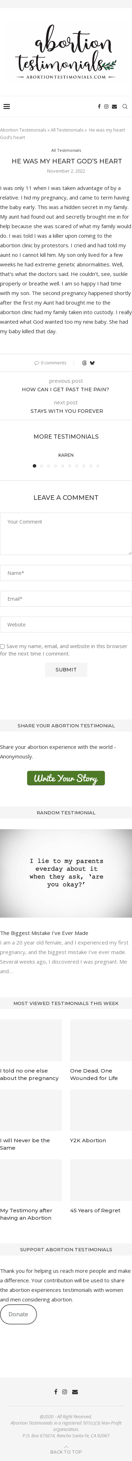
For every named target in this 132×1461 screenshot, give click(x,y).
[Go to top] (66, 1451)
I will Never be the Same (25, 1144)
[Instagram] (106, 106)
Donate (18, 1314)
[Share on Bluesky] (92, 362)
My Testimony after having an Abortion (26, 1214)
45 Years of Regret (95, 1210)
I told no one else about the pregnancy (29, 1074)
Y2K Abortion (88, 1140)
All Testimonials (67, 130)
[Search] (124, 106)
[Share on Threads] (84, 362)
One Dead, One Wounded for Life (94, 1074)
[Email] (114, 106)
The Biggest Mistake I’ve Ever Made (44, 932)
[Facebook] (99, 106)
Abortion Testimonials (23, 130)
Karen (66, 455)
